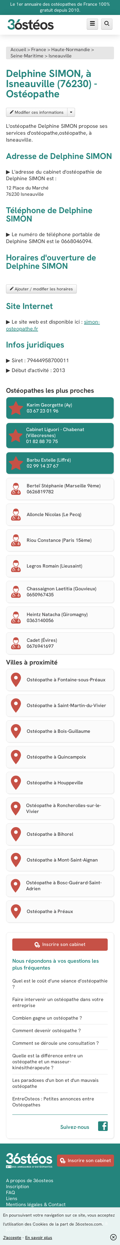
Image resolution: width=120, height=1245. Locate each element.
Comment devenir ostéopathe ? (46, 1030)
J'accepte (12, 1237)
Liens (11, 1198)
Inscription (17, 1186)
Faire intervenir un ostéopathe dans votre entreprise (58, 1002)
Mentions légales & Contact (36, 1204)
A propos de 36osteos (29, 1180)
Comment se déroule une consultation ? (55, 1043)
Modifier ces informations (37, 112)
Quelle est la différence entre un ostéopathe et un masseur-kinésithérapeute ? (47, 1062)
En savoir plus (38, 1237)
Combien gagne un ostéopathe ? (47, 1018)
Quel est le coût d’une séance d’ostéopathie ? (60, 984)
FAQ (10, 1192)
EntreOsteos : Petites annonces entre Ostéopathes (53, 1102)
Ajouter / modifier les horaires (41, 289)
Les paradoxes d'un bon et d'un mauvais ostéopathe (55, 1083)
